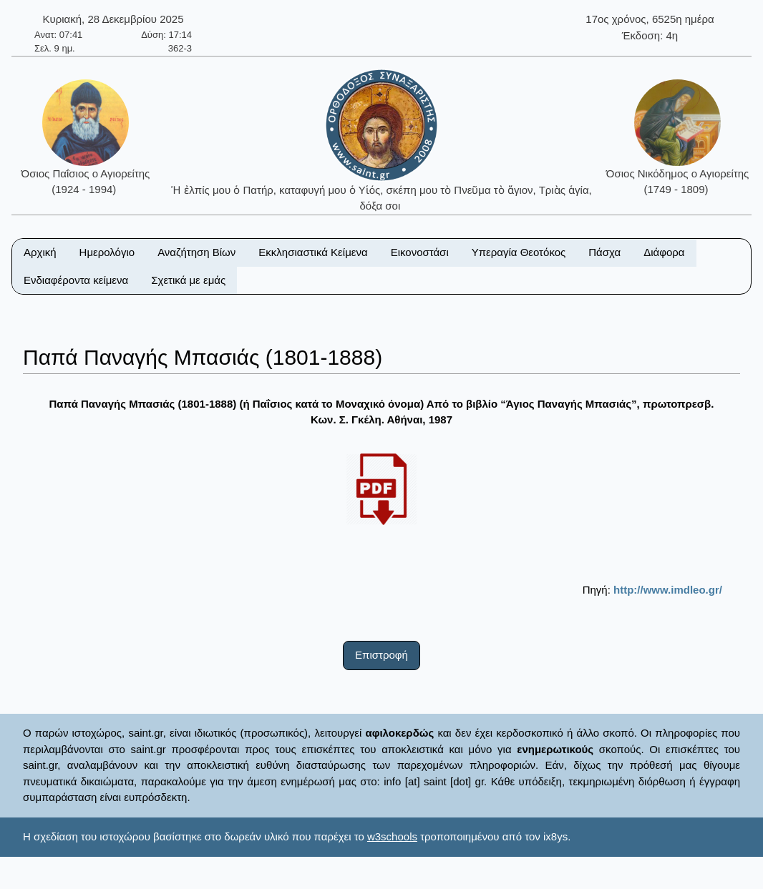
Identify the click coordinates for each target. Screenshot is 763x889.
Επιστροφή (381, 655)
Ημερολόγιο (107, 252)
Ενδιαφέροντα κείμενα (76, 280)
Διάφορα (663, 252)
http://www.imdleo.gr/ (667, 590)
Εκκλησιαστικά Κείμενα (312, 252)
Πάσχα (604, 252)
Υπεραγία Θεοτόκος (519, 252)
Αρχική (40, 252)
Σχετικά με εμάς (188, 280)
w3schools (392, 836)
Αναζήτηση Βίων (196, 252)
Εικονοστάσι (420, 252)
